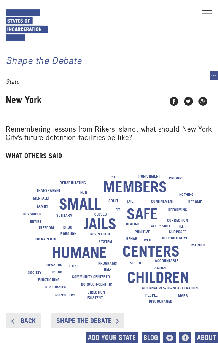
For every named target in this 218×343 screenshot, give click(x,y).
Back (23, 321)
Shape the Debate (87, 321)
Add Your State (112, 337)
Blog (150, 337)
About (206, 337)
